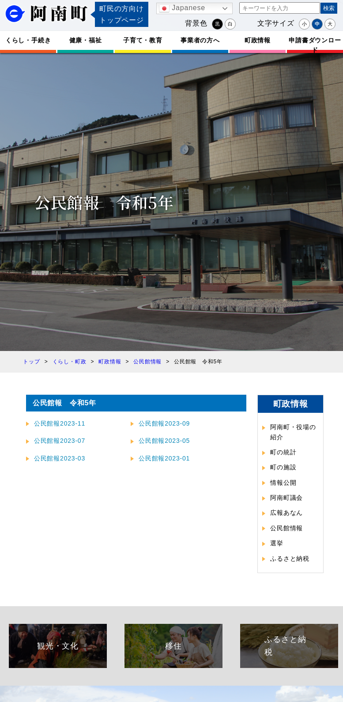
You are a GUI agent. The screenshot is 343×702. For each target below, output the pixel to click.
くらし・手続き (28, 40)
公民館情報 (286, 528)
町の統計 (283, 452)
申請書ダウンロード (315, 45)
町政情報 (258, 40)
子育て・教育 (142, 40)
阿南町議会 (286, 497)
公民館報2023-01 (164, 458)
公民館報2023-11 (59, 423)
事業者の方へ (200, 40)
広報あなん (286, 512)
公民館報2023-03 (59, 458)
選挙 (276, 543)
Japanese (182, 8)
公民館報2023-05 (164, 440)
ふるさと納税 (289, 558)
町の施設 (283, 467)
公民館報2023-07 (59, 440)
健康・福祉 (85, 40)
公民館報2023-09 (164, 423)
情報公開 (283, 482)
